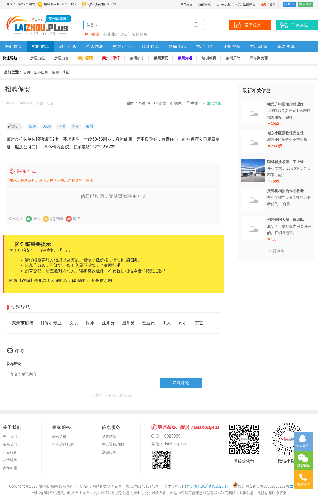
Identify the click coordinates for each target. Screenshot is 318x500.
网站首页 (13, 46)
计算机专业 (51, 323)
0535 (47, 126)
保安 (75, 126)
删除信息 (109, 452)
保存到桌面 (259, 58)
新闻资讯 (286, 46)
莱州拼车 (232, 46)
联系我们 (10, 444)
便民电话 (177, 46)
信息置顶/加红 (113, 444)
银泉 (143, 34)
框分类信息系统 (205, 486)
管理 (162, 103)
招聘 (55, 72)
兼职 (135, 34)
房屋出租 (37, 58)
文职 (73, 323)
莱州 (89, 126)
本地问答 (204, 46)
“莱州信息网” (49, 486)
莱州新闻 (161, 58)
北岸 (115, 34)
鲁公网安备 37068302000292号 (261, 486)
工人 (167, 323)
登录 (273, 4)
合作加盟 (10, 468)
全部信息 (41, 72)
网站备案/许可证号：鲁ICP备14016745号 (126, 486)
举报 (194, 103)
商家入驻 (59, 436)
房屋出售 (61, 58)
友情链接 (10, 460)
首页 (26, 72)
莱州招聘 (85, 58)
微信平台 (249, 4)
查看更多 (276, 251)
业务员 (108, 323)
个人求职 (95, 46)
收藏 (178, 103)
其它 (65, 72)
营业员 (148, 323)
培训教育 (209, 58)
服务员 (128, 323)
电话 (106, 34)
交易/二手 (122, 46)
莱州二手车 (111, 58)
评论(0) (144, 103)
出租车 (125, 34)
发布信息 (109, 436)
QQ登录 (289, 4)
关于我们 (10, 436)
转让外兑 (150, 46)
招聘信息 (41, 46)
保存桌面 (186, 4)
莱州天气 (233, 58)
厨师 (89, 323)
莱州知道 (185, 58)
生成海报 (214, 103)
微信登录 (305, 4)
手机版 (223, 4)
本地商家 (259, 46)
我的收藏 (204, 4)
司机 (183, 323)
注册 (264, 4)
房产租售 (68, 46)
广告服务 (10, 452)
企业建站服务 (63, 444)
